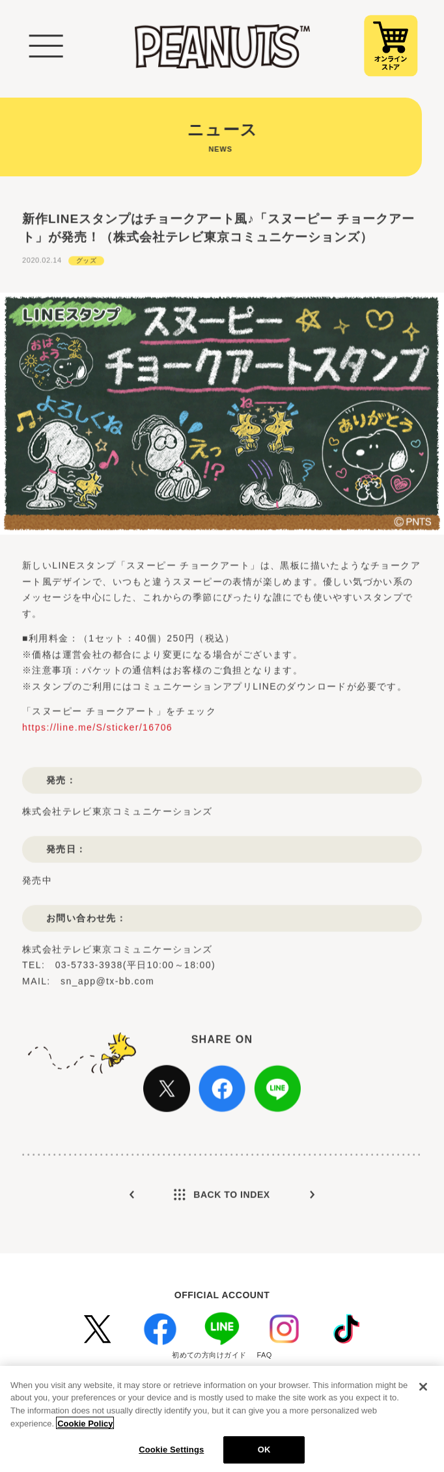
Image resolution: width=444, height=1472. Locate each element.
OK (264, 1454)
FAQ (264, 1355)
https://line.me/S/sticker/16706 (97, 748)
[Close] (423, 1391)
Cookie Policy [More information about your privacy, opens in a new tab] (85, 1427)
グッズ (86, 281)
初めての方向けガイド (209, 1355)
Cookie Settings (171, 1454)
